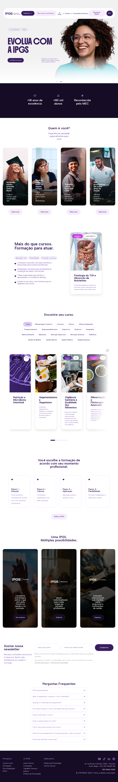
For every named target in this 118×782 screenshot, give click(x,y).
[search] (45, 13)
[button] (2, 41)
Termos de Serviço (42, 663)
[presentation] (107, 350)
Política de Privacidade (59, 663)
